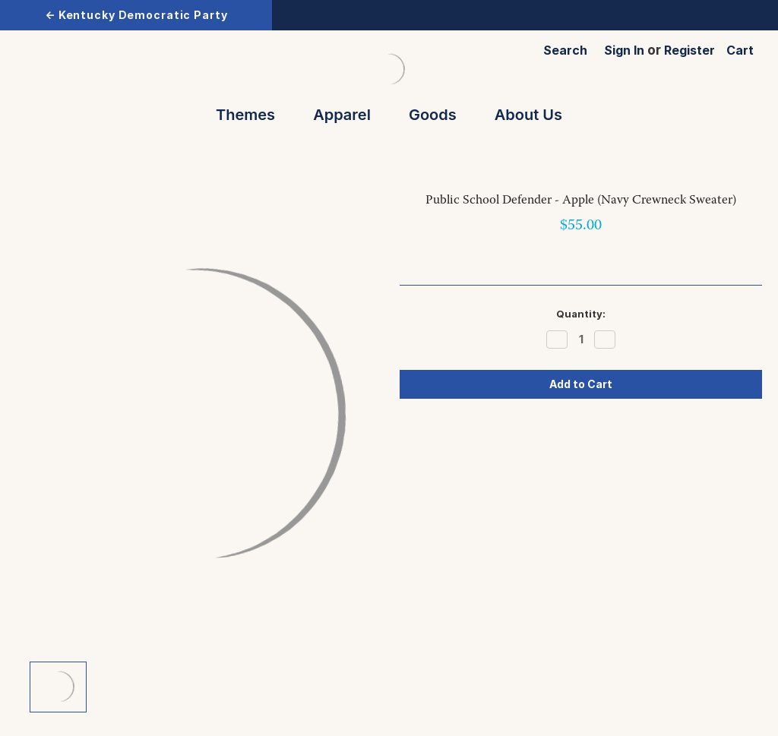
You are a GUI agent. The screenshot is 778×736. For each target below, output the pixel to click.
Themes (252, 115)
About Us (528, 115)
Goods (439, 115)
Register (689, 50)
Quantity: (581, 314)
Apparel (348, 115)
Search (565, 50)
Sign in (624, 50)
